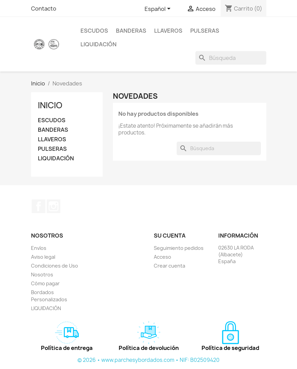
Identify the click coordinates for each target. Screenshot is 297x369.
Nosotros (42, 274)
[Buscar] (230, 58)
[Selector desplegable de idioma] (159, 9)
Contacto (43, 8)
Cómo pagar (45, 283)
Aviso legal (43, 257)
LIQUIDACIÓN (98, 44)
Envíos (38, 248)
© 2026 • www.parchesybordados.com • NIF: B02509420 (148, 360)
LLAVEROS (168, 30)
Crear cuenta (169, 265)
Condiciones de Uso (54, 265)
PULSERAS (204, 30)
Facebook (38, 206)
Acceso (162, 257)
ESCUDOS (94, 30)
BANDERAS (131, 30)
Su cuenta (169, 235)
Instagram (53, 206)
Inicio (50, 105)
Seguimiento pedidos (179, 248)
